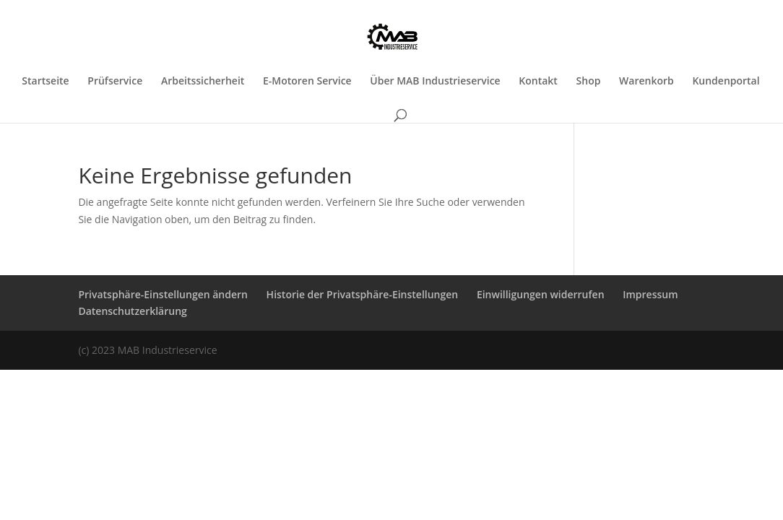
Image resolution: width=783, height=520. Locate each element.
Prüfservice (114, 81)
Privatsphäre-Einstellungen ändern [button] (163, 294)
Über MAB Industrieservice (435, 81)
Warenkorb (646, 81)
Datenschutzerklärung (132, 311)
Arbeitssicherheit (202, 81)
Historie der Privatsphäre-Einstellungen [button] (363, 294)
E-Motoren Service (307, 81)
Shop (588, 81)
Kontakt (538, 81)
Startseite (45, 81)
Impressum (650, 294)
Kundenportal (725, 81)
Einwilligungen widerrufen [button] (541, 294)
